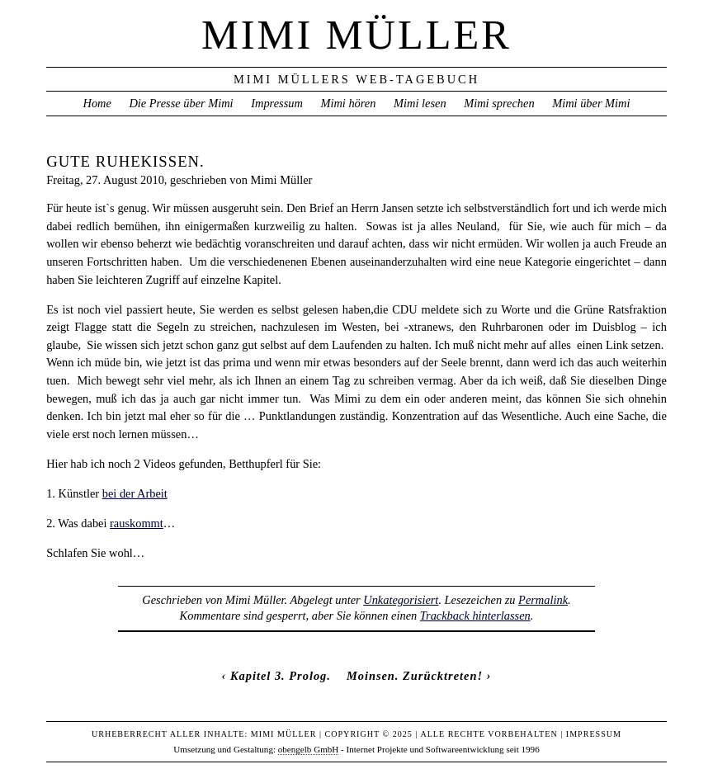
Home (97, 103)
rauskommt (136, 523)
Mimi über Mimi (591, 103)
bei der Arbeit (135, 493)
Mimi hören (347, 103)
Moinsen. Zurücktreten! (415, 675)
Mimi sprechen (499, 103)
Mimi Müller (356, 35)
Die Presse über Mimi (181, 103)
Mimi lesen (420, 103)
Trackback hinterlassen (475, 615)
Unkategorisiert (400, 599)
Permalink (543, 599)
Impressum (277, 103)
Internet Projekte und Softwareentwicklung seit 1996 (443, 749)
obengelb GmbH (308, 749)
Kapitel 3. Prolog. (280, 675)
